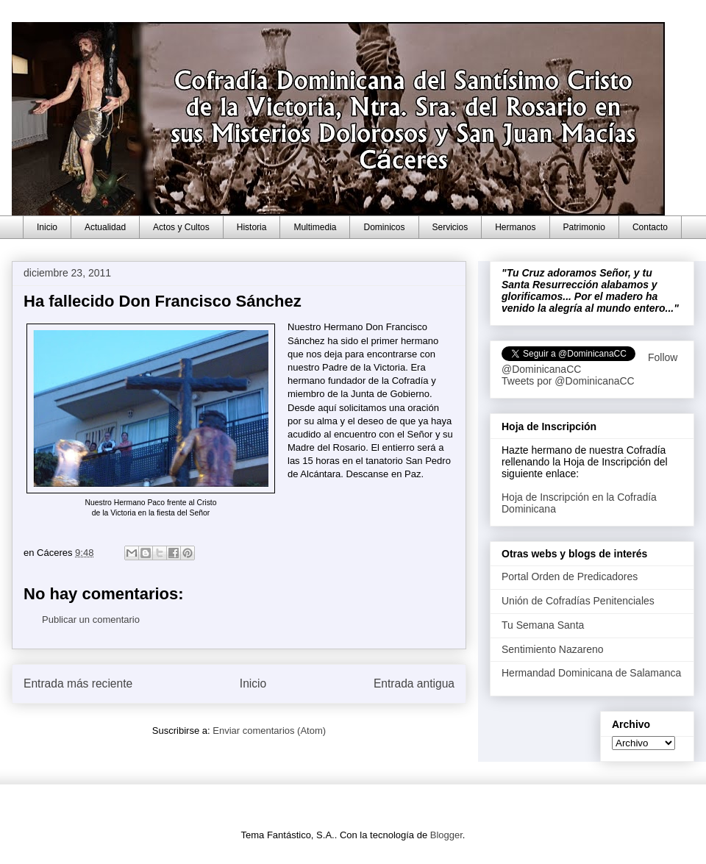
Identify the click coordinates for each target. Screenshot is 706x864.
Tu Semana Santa (543, 625)
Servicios (450, 227)
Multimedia (314, 227)
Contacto (650, 227)
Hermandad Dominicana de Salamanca (591, 673)
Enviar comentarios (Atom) (269, 730)
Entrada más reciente (78, 683)
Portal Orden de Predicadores (570, 576)
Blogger (446, 834)
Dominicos (383, 227)
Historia (252, 227)
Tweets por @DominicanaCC (568, 381)
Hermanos (515, 227)
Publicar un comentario (91, 619)
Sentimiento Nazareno (553, 649)
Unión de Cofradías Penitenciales (578, 601)
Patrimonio (584, 227)
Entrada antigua (414, 683)
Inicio (47, 227)
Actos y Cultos (181, 227)
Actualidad (105, 227)
